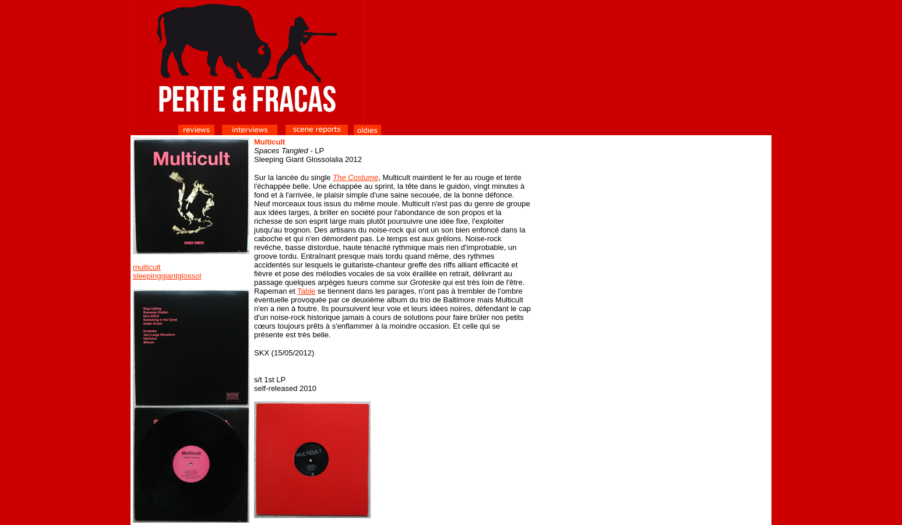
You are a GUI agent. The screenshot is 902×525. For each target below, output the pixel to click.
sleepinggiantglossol (167, 276)
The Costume (355, 177)
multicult (147, 267)
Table (306, 291)
